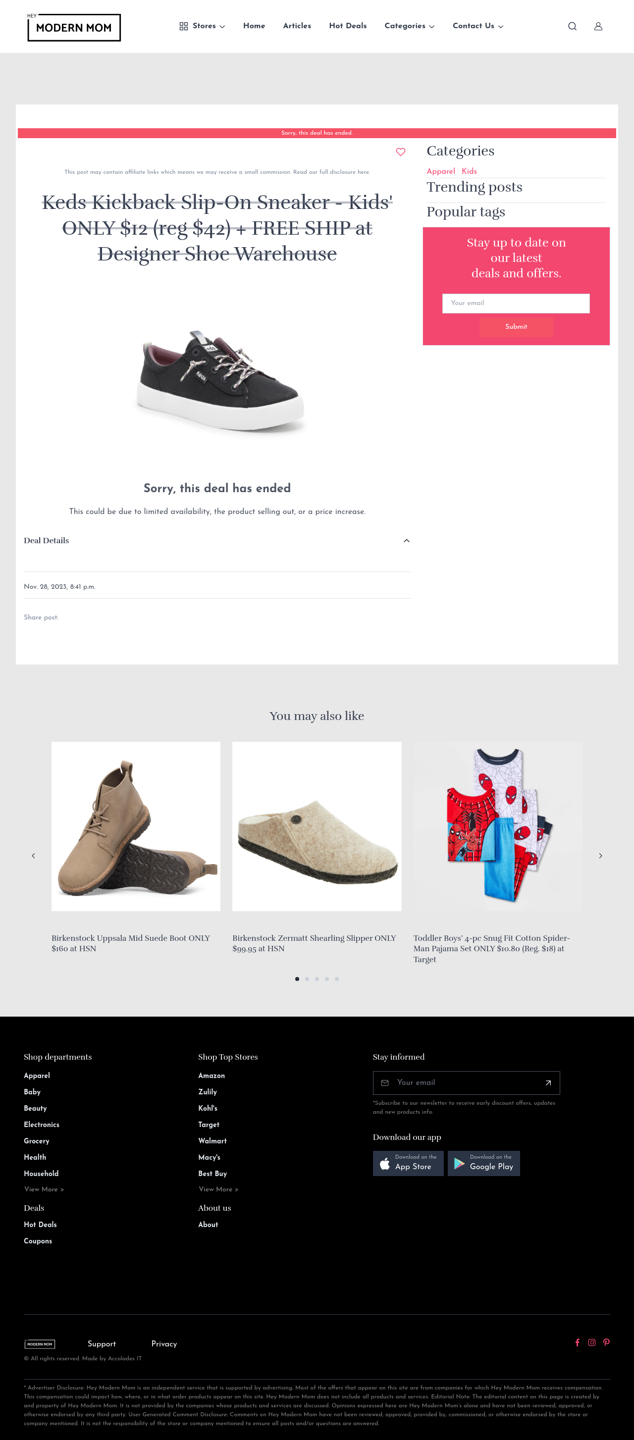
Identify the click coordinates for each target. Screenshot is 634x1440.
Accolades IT (125, 1359)
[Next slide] (600, 856)
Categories (405, 26)
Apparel (440, 172)
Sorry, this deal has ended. (317, 133)
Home (254, 26)
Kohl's (207, 1109)
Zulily (207, 1092)
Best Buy (212, 1174)
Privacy (164, 1344)
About (208, 1225)
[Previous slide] (34, 856)
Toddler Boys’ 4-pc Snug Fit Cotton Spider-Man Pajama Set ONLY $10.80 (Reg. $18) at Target (492, 949)
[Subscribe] (548, 1083)
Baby (32, 1092)
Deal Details (46, 541)
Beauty (35, 1109)
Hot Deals (348, 26)
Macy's (209, 1158)
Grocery (37, 1141)
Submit (516, 327)
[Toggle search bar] (572, 26)
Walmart (212, 1141)
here (362, 172)
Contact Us (473, 26)
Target (208, 1125)
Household (41, 1174)
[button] (297, 979)
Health (35, 1158)
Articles (297, 26)
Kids (469, 172)
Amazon (211, 1076)
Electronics (41, 1125)
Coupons (38, 1241)
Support (102, 1344)
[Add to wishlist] (401, 152)
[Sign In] (598, 26)
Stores (197, 26)
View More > (44, 1189)
